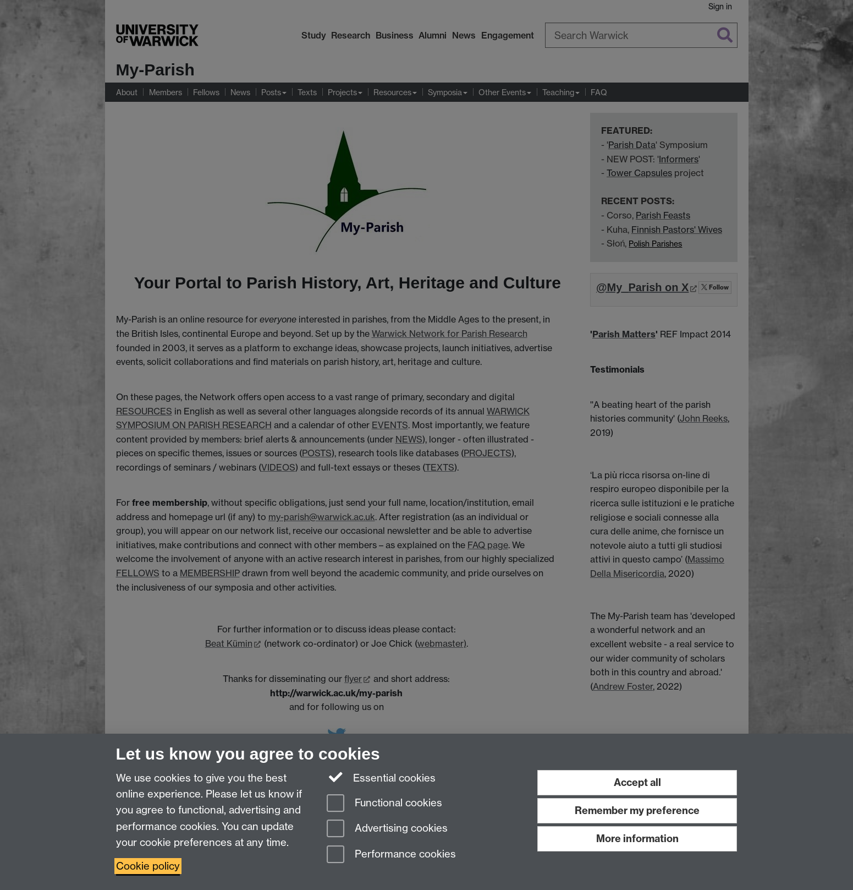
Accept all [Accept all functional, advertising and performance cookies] (637, 782)
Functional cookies (384, 804)
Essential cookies (381, 777)
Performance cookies (391, 855)
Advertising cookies (387, 829)
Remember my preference (637, 810)
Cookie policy (148, 866)
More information (637, 838)
